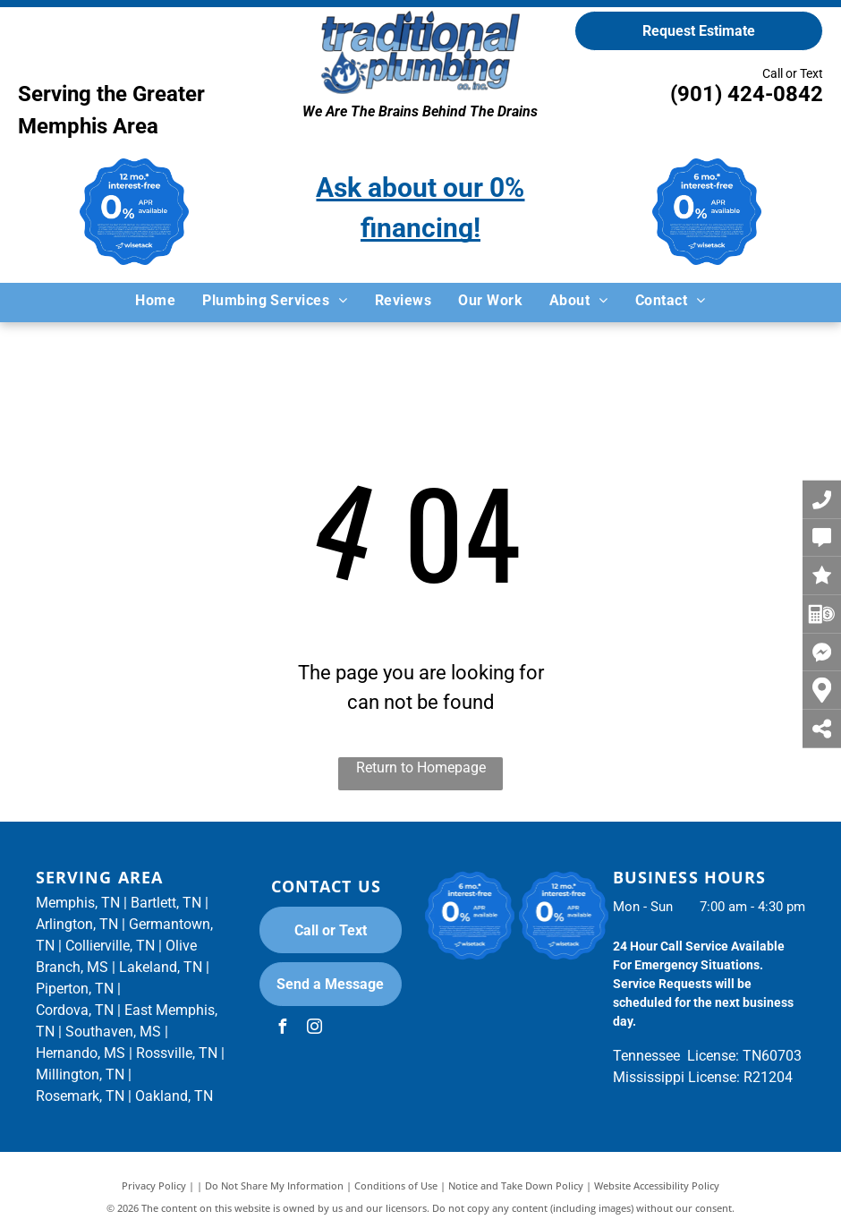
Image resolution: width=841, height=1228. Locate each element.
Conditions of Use (395, 1185)
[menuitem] (155, 301)
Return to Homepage (421, 767)
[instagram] (315, 1029)
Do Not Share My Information (274, 1185)
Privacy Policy (154, 1185)
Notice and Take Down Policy (515, 1185)
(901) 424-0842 (746, 94)
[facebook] (282, 1029)
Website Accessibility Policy (656, 1185)
